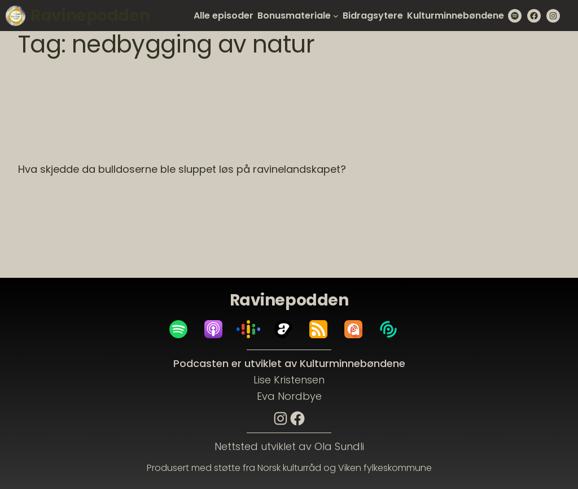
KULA (449, 202)
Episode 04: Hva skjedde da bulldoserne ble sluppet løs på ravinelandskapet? (238, 143)
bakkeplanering (130, 202)
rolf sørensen (173, 214)
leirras (473, 202)
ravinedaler (122, 214)
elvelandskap (190, 202)
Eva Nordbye (289, 396)
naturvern (508, 202)
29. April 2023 (50, 183)
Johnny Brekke (311, 202)
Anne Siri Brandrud (61, 202)
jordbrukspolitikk (374, 202)
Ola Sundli (339, 446)
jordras (422, 202)
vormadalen (295, 214)
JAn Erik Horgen (249, 202)
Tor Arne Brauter (235, 214)
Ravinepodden (90, 16)
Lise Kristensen (289, 380)
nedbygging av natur (55, 214)
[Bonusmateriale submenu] (336, 16)
